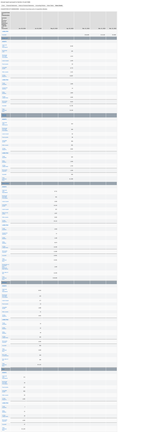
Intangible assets (4, 68)
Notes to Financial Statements (26, 5)
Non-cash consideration (5, 355)
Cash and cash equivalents (5, 46)
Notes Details (58, 5)
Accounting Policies (40, 5)
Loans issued (5, 60)
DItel (3, 369)
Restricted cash (4, 51)
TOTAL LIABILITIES (5, 97)
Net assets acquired (4, 102)
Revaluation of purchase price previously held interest (5, 267)
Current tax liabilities (5, 88)
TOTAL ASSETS (4, 76)
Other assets (5, 72)
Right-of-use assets (5, 213)
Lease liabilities (4, 238)
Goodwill (4, 34)
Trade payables (4, 84)
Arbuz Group (5, 183)
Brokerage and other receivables (5, 56)
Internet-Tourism (4, 115)
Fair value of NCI (5, 273)
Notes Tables (50, 5)
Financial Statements (11, 5)
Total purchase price (4, 110)
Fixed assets (5, 64)
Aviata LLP (5, 38)
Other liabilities (4, 93)
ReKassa (4, 282)
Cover (3, 5)
